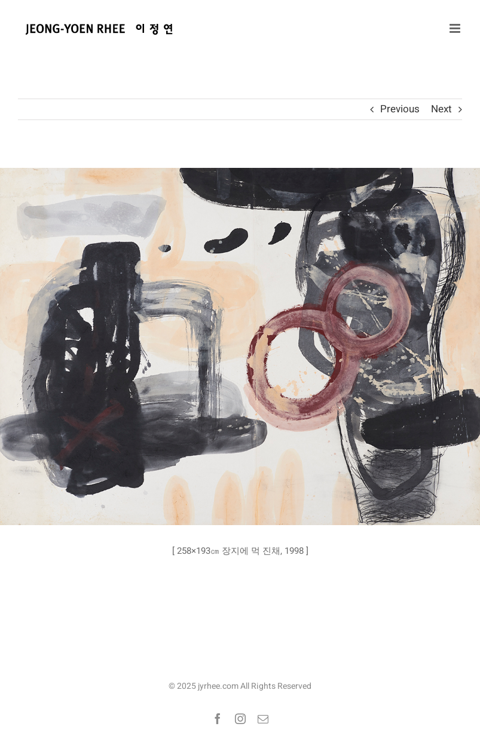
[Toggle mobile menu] (456, 28)
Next (441, 109)
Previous (400, 109)
